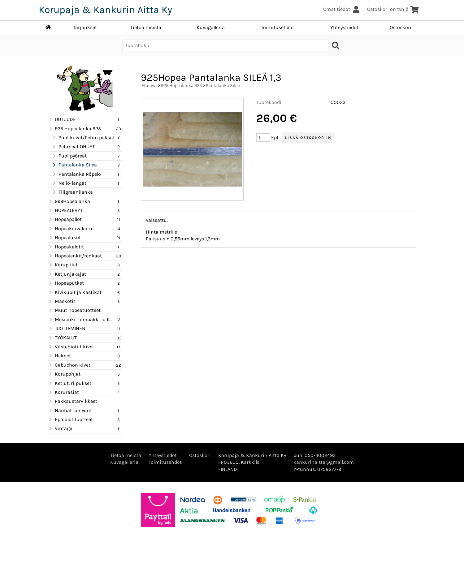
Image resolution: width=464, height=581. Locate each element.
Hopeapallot (65, 219)
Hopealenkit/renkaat (75, 256)
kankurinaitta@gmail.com (323, 462)
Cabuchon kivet (69, 365)
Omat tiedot (342, 9)
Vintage (60, 428)
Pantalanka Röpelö (76, 174)
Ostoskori (400, 27)
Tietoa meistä (145, 27)
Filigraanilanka (72, 192)
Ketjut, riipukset (69, 383)
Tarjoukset (85, 27)
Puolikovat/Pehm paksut (83, 138)
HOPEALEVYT (65, 210)
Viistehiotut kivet (71, 347)
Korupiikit (63, 265)
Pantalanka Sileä (74, 165)
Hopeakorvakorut (71, 229)
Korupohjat (64, 374)
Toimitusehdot (277, 27)
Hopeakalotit (66, 247)
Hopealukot (64, 238)
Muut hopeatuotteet (74, 310)
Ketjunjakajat (67, 274)
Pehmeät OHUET (73, 147)
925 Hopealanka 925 (74, 129)
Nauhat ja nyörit (70, 410)
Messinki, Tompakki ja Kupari (81, 319)
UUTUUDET (63, 119)
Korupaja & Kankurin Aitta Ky (105, 9)
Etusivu (149, 85)
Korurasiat (63, 392)
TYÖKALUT (62, 338)
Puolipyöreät (69, 156)
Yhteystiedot (344, 27)
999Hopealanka (69, 201)
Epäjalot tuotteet (70, 419)
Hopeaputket (66, 283)
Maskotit (61, 301)
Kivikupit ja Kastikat (75, 292)
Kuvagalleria (211, 27)
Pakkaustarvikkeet (72, 401)
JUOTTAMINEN (66, 328)
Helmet (59, 356)
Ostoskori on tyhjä (393, 9)
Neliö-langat (69, 183)
